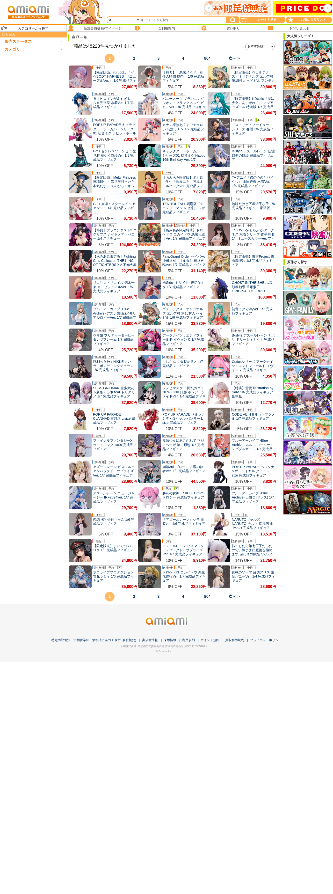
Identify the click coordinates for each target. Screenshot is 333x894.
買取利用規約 (234, 640)
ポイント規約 (210, 640)
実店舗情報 (150, 640)
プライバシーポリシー (266, 640)
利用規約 (188, 640)
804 (207, 58)
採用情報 (170, 640)
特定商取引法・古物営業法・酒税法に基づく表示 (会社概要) (93, 640)
